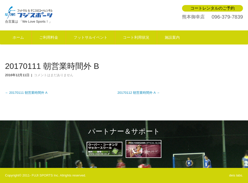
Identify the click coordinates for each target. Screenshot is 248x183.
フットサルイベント (91, 37)
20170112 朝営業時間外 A (139, 93)
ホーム (18, 37)
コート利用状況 (136, 37)
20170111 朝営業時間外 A (26, 93)
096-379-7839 (227, 17)
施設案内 (172, 37)
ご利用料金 (48, 37)
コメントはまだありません (53, 75)
